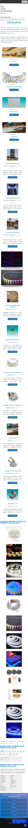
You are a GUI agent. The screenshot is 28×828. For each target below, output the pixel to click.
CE (6, 754)
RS (23, 751)
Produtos (14, 803)
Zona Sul (23, 769)
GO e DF (10, 754)
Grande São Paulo (10, 772)
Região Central (4, 769)
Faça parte (14, 815)
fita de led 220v (12, 19)
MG (9, 751)
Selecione (2, 751)
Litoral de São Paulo (20, 772)
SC (20, 751)
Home (14, 800)
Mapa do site (14, 811)
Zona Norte (11, 769)
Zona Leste (3, 772)
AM (14, 754)
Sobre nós (14, 807)
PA (17, 754)
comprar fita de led (20, 19)
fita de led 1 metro (4, 19)
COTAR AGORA (14, 64)
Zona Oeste (17, 769)
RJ (6, 751)
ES (12, 751)
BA (3, 754)
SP (15, 751)
